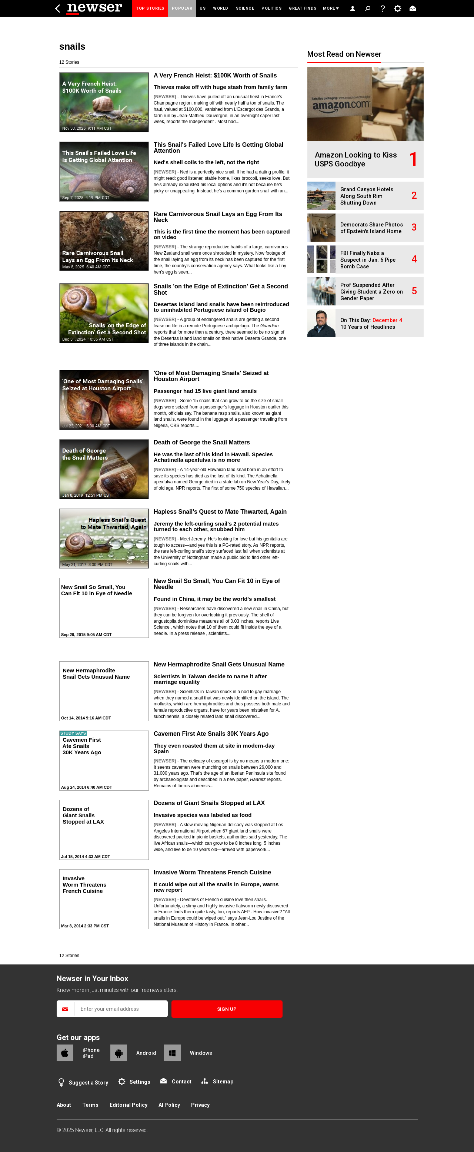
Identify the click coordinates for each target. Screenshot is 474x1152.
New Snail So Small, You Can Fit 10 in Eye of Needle (217, 583)
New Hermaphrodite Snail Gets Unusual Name (219, 664)
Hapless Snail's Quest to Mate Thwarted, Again (220, 511)
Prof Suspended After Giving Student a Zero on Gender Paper (371, 292)
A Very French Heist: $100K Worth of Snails (215, 75)
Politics (271, 8)
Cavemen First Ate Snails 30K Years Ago (211, 733)
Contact (181, 1082)
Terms (90, 1105)
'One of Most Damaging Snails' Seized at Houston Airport (211, 376)
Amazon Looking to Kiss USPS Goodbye (356, 159)
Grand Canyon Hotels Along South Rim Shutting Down (366, 196)
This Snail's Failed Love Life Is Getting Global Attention (218, 147)
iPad (88, 1056)
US (203, 8)
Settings (140, 1082)
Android (146, 1053)
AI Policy (169, 1105)
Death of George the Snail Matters (202, 442)
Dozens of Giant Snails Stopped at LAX (209, 803)
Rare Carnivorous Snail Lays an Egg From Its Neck (218, 217)
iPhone (91, 1050)
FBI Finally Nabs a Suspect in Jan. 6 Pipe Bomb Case (367, 260)
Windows (201, 1053)
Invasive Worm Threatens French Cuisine (212, 872)
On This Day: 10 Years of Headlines (371, 323)
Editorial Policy (128, 1105)
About (64, 1105)
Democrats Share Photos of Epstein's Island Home (371, 228)
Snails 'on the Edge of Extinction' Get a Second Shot (221, 289)
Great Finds (303, 8)
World (220, 8)
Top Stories (150, 8)
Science (245, 8)
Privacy (200, 1105)
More (329, 8)
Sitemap (223, 1082)
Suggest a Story (88, 1083)
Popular (182, 8)
